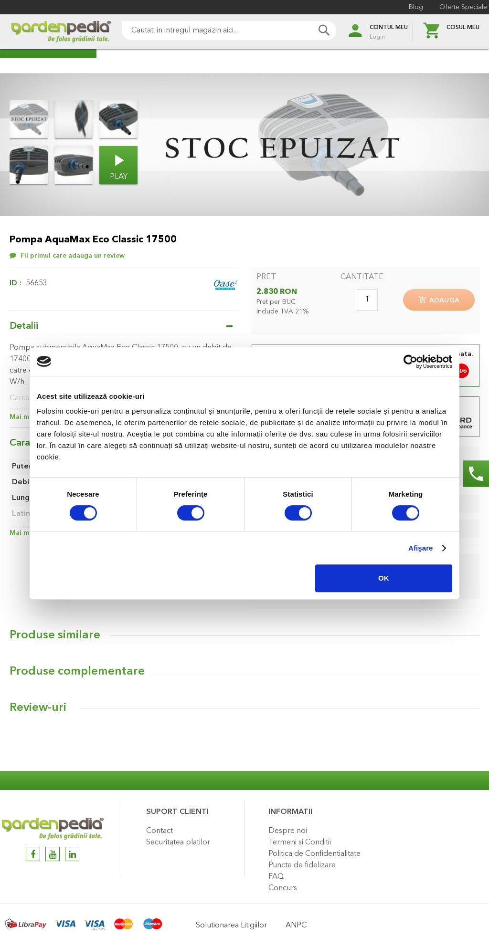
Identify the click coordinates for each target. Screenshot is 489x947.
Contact (159, 831)
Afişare (420, 548)
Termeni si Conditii (299, 842)
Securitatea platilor (178, 842)
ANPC (296, 925)
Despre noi (287, 831)
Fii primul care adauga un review (73, 255)
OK (383, 578)
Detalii (24, 326)
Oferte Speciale (455, 7)
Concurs (282, 888)
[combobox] (216, 30)
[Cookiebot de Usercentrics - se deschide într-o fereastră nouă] (410, 361)
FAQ (276, 877)
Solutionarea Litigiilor (231, 925)
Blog (408, 7)
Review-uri (38, 715)
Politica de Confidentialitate (314, 854)
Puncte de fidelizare (302, 865)
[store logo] (48, 31)
